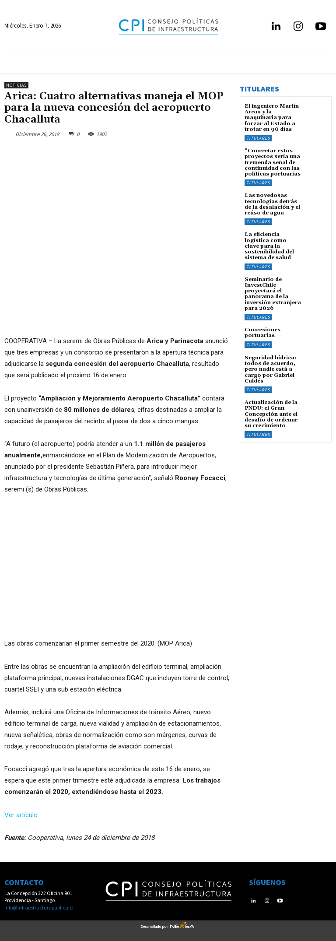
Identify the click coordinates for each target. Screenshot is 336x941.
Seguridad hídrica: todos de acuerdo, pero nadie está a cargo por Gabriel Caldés (270, 368)
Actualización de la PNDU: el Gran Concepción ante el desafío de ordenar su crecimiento (271, 413)
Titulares (258, 138)
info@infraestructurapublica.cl (39, 907)
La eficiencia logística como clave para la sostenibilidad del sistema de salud (269, 245)
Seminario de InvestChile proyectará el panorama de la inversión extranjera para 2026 (273, 293)
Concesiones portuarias (262, 332)
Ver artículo (21, 815)
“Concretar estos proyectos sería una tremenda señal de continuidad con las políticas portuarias (273, 162)
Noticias (16, 85)
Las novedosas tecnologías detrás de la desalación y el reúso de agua (272, 204)
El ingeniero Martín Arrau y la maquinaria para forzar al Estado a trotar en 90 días (272, 118)
